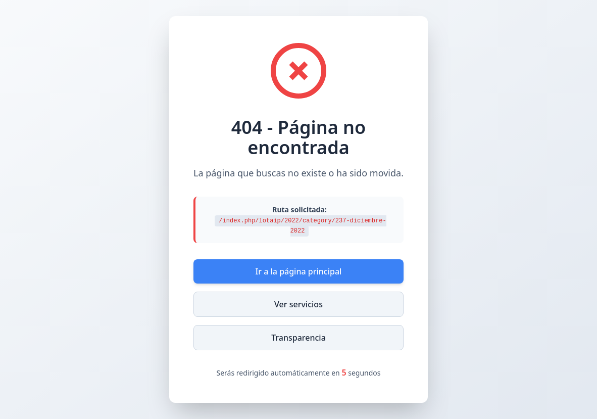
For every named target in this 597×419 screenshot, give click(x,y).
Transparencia (298, 337)
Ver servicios (298, 304)
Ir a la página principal (299, 271)
